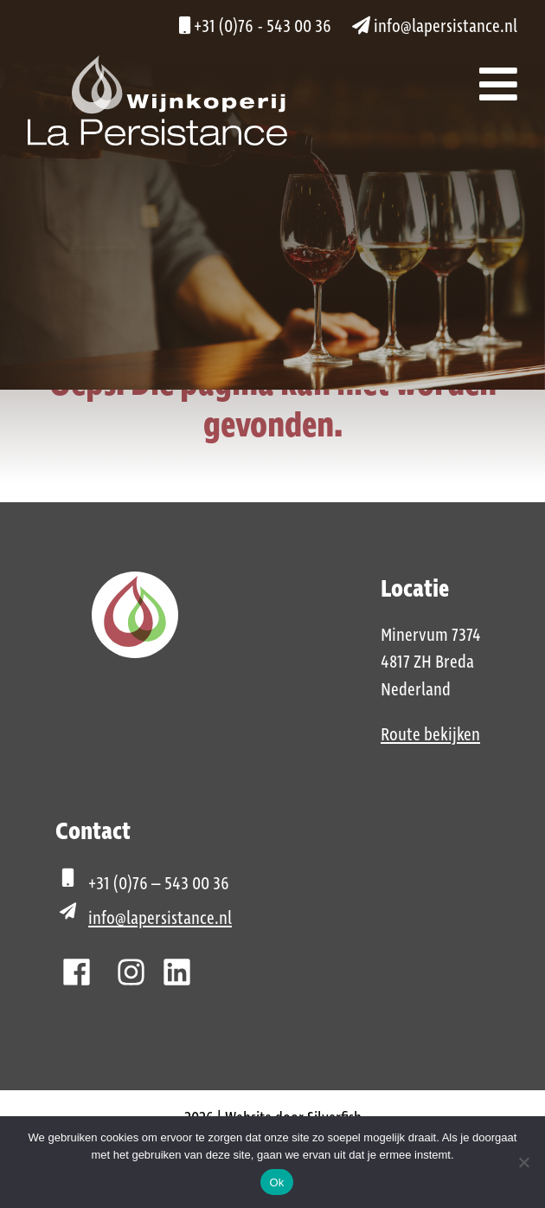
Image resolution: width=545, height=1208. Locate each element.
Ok (276, 1182)
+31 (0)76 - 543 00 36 (255, 27)
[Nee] (523, 1162)
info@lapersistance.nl (434, 27)
